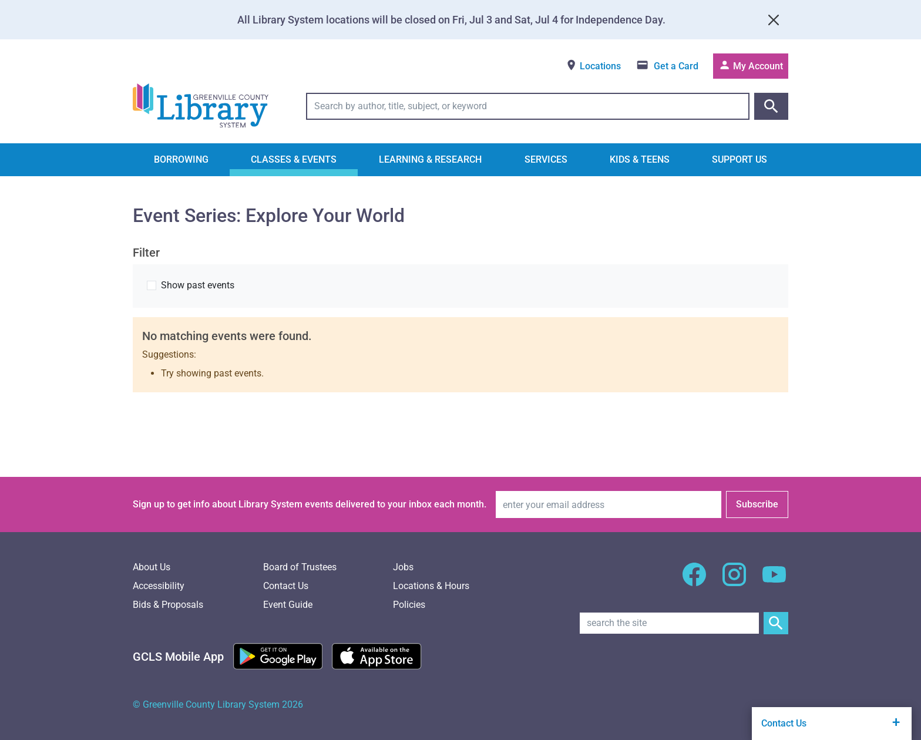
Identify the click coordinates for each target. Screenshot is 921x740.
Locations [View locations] (593, 65)
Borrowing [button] (181, 159)
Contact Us (285, 585)
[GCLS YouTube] (774, 581)
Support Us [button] (739, 159)
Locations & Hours (431, 585)
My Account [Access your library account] (750, 65)
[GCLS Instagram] (734, 581)
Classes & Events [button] (294, 159)
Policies (409, 604)
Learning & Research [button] (430, 159)
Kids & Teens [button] (640, 159)
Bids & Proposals (168, 604)
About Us (151, 567)
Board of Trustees (300, 567)
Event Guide (287, 604)
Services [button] (546, 159)
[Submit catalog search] (771, 106)
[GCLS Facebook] (694, 581)
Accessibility (158, 585)
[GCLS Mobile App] (178, 657)
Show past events (197, 285)
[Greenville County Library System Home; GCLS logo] (200, 106)
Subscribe (757, 504)
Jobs (403, 567)
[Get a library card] (667, 66)
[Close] (773, 20)
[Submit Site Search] (776, 623)
